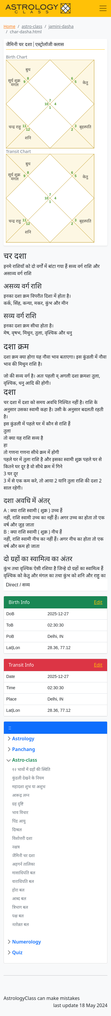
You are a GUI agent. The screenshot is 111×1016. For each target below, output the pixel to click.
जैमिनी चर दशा (23, 855)
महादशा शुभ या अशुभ (28, 786)
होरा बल (18, 890)
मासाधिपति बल (23, 872)
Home (9, 26)
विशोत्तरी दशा (22, 838)
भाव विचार (20, 812)
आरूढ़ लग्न (20, 795)
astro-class (32, 26)
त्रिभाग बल (20, 907)
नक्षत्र (16, 847)
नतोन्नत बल (20, 924)
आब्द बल (19, 898)
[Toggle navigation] (103, 8)
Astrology (23, 738)
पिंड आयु (18, 821)
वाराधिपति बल (23, 881)
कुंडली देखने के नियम (28, 778)
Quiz (17, 952)
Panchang (23, 749)
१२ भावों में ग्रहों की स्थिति (31, 769)
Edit (98, 602)
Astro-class (24, 760)
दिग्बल (17, 829)
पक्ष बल (18, 916)
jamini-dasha (61, 26)
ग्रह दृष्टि (17, 804)
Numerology (26, 941)
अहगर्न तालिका (23, 864)
